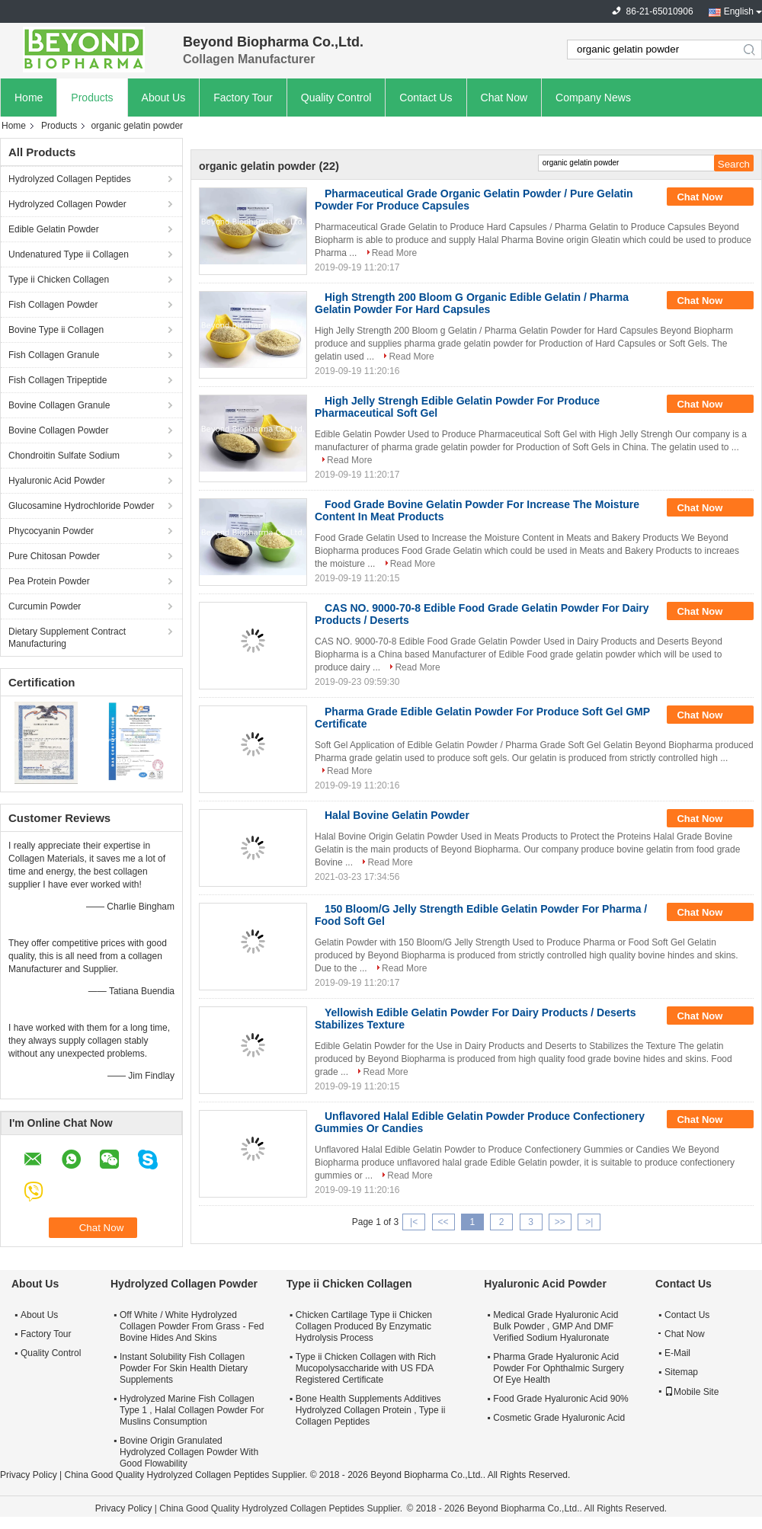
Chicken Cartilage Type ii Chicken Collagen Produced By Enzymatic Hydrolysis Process (364, 1326)
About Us (164, 97)
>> (560, 1222)
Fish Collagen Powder (53, 304)
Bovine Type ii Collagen (56, 330)
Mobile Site (691, 1392)
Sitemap (681, 1372)
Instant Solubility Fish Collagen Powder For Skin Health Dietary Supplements (184, 1368)
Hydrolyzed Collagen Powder (67, 204)
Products (92, 97)
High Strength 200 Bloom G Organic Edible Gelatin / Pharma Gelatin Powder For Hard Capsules (472, 303)
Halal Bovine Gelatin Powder (397, 815)
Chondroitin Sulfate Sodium (64, 455)
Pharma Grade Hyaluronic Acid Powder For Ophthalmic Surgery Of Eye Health (558, 1368)
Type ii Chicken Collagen (58, 279)
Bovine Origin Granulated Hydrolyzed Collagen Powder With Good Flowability (189, 1452)
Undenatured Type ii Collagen (68, 254)
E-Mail (677, 1353)
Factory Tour (243, 97)
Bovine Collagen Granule (59, 405)
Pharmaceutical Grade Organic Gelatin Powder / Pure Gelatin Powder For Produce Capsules (474, 199)
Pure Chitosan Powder (54, 556)
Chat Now (504, 97)
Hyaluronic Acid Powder (56, 480)
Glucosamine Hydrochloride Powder (81, 506)
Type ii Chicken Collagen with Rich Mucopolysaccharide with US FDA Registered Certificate (366, 1368)
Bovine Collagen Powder (58, 430)
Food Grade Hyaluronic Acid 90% (560, 1398)
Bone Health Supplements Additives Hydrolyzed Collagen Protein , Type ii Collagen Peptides (371, 1410)
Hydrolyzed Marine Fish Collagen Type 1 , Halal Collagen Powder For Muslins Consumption (192, 1410)
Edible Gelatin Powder (53, 229)
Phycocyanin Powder (51, 531)
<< (442, 1222)
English (739, 11)
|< (414, 1222)
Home (28, 97)
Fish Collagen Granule (53, 355)
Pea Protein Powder (49, 581)
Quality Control (336, 97)
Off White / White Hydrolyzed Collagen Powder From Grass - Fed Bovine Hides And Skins (192, 1326)
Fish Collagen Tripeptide (57, 380)
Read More (394, 253)
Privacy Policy (28, 1475)
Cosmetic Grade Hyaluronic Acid (559, 1417)
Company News (593, 97)
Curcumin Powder (44, 606)
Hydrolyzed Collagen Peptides (69, 179)
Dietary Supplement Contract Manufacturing (67, 637)
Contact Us (425, 97)
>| (589, 1222)
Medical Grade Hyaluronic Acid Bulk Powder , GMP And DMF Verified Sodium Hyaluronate (555, 1326)
